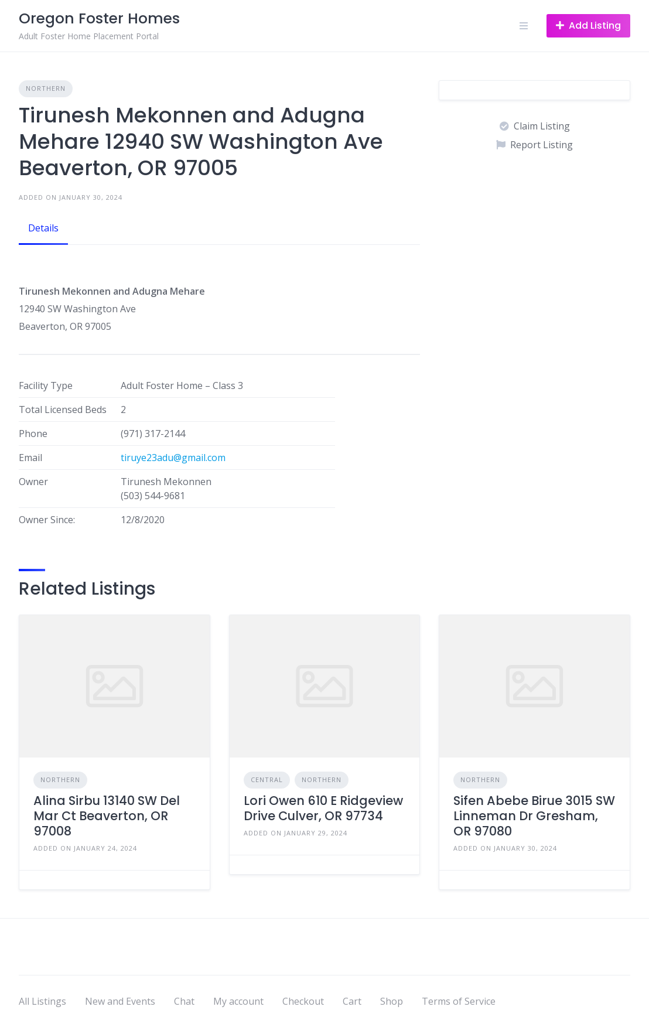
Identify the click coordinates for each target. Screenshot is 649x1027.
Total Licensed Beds (63, 409)
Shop (391, 1001)
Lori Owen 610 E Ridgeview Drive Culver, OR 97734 (323, 808)
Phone (33, 433)
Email (30, 457)
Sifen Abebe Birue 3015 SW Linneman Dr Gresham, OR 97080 (534, 816)
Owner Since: (47, 519)
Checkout (303, 1001)
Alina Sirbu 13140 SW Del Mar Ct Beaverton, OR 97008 (106, 816)
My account (238, 1001)
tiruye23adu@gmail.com (173, 457)
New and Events (120, 1001)
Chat (184, 1001)
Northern (46, 88)
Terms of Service (459, 1001)
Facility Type (46, 385)
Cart (352, 1001)
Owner (33, 481)
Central (267, 779)
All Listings (42, 1001)
